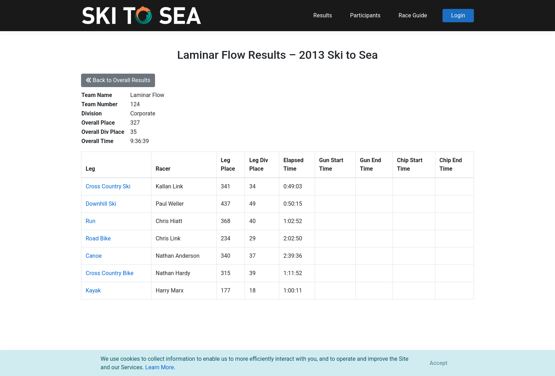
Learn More (159, 367)
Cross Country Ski (108, 186)
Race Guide (413, 15)
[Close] (438, 363)
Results (322, 15)
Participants (365, 15)
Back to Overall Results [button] (118, 80)
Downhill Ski (101, 203)
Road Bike (98, 238)
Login (458, 15)
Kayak (93, 290)
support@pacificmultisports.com (166, 340)
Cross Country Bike (109, 273)
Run (91, 221)
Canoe (94, 255)
